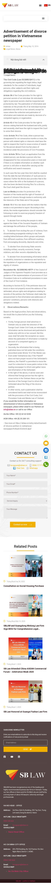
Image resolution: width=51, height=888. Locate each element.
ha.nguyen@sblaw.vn (20, 825)
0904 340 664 (9, 821)
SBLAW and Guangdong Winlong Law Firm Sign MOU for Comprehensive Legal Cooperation (24, 628)
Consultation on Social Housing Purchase (24, 586)
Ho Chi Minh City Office (18, 871)
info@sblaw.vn (10, 409)
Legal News (10, 49)
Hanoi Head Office (16, 832)
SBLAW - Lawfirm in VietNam (25, 881)
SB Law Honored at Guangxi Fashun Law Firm (25, 711)
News (18, 49)
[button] (40, 5)
